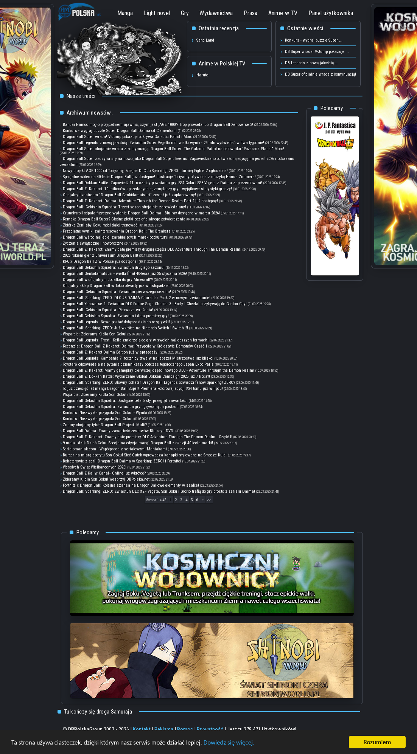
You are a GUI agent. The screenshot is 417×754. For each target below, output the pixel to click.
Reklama (163, 729)
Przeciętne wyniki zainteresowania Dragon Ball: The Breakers (117, 231)
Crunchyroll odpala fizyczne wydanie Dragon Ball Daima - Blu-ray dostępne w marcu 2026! (141, 213)
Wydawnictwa (216, 13)
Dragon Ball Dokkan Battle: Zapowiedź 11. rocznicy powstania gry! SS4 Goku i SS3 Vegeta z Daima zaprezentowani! (162, 182)
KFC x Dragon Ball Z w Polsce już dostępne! (100, 261)
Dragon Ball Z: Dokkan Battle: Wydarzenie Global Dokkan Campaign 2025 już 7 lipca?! (136, 376)
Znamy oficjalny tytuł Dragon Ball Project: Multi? (105, 424)
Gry (185, 13)
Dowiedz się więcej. (229, 742)
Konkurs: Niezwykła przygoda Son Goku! (97, 418)
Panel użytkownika (330, 13)
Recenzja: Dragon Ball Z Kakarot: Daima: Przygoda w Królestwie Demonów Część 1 (135, 346)
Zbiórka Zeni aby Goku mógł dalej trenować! (100, 225)
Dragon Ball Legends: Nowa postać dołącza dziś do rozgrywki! (116, 322)
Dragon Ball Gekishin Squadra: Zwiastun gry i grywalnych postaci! (121, 406)
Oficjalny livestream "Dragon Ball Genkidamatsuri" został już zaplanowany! (129, 194)
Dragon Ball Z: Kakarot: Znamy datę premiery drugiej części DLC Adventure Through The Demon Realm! (152, 249)
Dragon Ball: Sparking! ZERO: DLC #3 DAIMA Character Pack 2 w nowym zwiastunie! (136, 297)
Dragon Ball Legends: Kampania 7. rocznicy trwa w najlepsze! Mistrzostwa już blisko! (138, 358)
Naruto (202, 75)
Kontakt (142, 729)
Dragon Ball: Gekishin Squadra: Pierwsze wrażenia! (108, 309)
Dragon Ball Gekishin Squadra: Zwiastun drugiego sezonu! (114, 267)
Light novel (157, 13)
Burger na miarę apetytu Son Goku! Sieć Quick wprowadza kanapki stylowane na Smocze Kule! (145, 455)
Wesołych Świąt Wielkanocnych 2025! (94, 467)
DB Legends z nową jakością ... (311, 63)
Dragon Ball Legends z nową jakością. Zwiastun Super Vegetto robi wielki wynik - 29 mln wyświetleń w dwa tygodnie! (163, 142)
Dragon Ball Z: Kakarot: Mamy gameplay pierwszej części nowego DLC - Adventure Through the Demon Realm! (158, 370)
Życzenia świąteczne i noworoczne (93, 243)
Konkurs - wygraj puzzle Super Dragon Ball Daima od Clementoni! (120, 130)
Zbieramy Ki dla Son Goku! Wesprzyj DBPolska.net (107, 479)
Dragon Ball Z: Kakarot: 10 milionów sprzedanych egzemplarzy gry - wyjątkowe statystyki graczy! (147, 188)
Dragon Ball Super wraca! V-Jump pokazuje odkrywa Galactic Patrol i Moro (127, 136)
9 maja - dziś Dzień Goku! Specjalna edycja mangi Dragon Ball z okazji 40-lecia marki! (138, 443)
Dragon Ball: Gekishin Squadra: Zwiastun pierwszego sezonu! (117, 291)
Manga (125, 13)
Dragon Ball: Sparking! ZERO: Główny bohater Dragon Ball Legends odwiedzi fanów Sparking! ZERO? (149, 382)
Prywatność (210, 729)
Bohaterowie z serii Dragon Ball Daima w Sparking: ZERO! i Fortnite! (122, 461)
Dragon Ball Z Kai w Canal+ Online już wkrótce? (104, 473)
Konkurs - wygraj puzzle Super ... (313, 40)
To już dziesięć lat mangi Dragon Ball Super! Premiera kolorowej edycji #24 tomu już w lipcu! (143, 388)
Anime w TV (283, 13)
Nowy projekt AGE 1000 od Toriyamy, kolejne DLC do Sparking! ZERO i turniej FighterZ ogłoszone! (145, 170)
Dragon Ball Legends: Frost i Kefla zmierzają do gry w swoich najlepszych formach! (135, 340)
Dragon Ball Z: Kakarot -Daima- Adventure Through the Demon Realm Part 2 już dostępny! (140, 201)
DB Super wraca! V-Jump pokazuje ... (317, 51)
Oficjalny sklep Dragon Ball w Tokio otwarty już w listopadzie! (116, 285)
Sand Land (205, 40)
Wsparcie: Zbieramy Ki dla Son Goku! (94, 334)
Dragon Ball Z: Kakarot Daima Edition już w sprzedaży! (111, 352)
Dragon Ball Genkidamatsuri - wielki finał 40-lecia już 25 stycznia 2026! (125, 273)
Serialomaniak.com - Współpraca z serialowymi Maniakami (115, 449)
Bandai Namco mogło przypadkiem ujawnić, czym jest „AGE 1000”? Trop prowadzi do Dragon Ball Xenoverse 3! (158, 124)
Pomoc (185, 729)
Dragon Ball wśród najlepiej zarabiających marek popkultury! (115, 237)
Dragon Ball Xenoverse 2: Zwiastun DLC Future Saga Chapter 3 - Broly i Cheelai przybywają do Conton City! (155, 303)
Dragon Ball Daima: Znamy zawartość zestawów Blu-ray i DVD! (118, 430)
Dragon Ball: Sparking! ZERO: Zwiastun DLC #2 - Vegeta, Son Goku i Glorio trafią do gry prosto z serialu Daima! (159, 491)
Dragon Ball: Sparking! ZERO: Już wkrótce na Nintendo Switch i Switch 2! (125, 328)
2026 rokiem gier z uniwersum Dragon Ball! (100, 255)
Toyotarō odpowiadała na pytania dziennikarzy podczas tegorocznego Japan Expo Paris (138, 364)
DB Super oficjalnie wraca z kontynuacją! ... (323, 74)
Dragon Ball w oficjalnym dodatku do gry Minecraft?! (108, 279)
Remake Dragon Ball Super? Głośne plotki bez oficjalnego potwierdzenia (124, 219)
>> (209, 500)
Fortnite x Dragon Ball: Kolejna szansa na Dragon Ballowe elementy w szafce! (131, 485)
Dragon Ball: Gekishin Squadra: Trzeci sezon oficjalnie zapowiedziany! (124, 207)
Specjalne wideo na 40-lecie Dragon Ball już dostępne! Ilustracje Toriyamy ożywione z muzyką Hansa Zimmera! (159, 176)
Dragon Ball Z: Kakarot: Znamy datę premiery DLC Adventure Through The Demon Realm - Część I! (147, 436)
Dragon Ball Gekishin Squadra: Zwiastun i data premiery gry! (116, 315)
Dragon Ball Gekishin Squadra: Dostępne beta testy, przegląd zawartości (126, 400)
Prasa (251, 13)
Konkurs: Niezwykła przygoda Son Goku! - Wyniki (105, 412)
